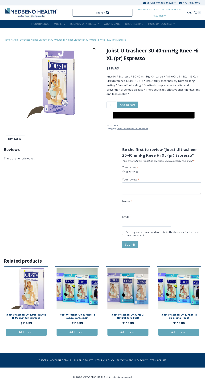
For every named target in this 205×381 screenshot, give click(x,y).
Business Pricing (172, 9)
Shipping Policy (83, 360)
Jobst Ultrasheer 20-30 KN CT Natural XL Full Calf (128, 316)
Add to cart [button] (26, 332)
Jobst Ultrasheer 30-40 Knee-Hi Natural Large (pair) (77, 316)
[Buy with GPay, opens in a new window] (154, 115)
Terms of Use (158, 360)
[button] (94, 48)
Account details (60, 360)
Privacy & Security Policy (132, 360)
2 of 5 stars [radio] (127, 171)
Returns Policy (104, 360)
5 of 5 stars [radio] (137, 171)
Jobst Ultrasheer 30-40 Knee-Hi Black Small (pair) (179, 316)
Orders (43, 360)
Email (127, 216)
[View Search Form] (103, 13)
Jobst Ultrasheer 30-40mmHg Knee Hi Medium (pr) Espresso (26, 316)
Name (127, 201)
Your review (130, 179)
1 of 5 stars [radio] (123, 171)
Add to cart (127, 105)
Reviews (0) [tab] (15, 138)
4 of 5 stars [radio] (133, 171)
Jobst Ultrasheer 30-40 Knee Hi (132, 128)
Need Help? (159, 15)
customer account (148, 9)
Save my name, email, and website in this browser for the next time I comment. (162, 234)
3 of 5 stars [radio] (130, 171)
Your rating (130, 167)
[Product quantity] (111, 105)
